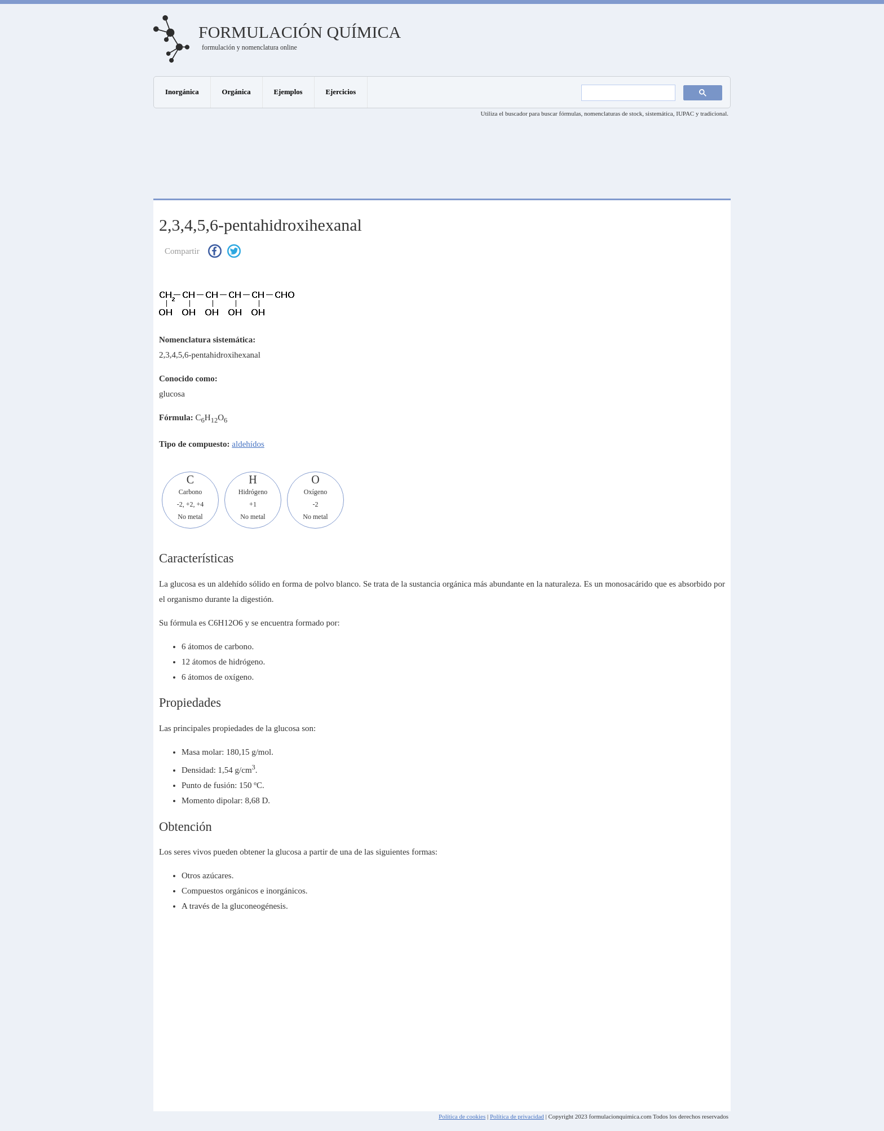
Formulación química (299, 32)
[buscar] (627, 93)
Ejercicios (341, 92)
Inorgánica (182, 92)
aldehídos (248, 443)
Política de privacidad (517, 1116)
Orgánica (236, 92)
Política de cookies (462, 1116)
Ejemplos (288, 92)
